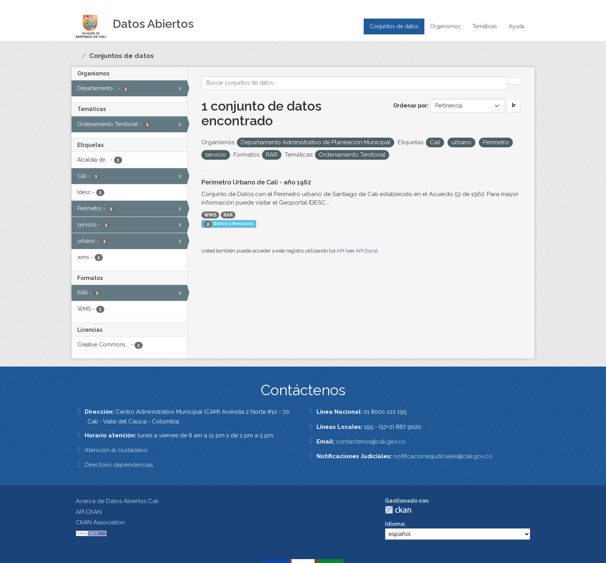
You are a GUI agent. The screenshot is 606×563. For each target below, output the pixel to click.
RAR (228, 215)
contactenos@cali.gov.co (371, 441)
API (340, 251)
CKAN (398, 510)
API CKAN (89, 511)
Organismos (445, 26)
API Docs (366, 251)
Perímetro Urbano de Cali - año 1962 (256, 182)
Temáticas (484, 26)
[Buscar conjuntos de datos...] (354, 83)
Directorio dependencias (119, 464)
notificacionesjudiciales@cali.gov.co (442, 456)
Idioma (394, 524)
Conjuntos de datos (394, 26)
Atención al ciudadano (116, 450)
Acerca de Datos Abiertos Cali (117, 501)
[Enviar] (514, 80)
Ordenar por (410, 105)
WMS (210, 215)
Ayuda (516, 26)
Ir (514, 105)
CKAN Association (100, 522)
